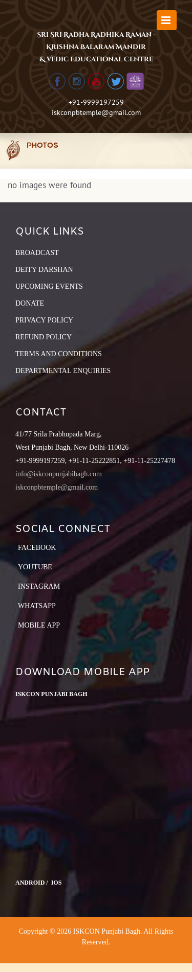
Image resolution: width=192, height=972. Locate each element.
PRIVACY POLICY (44, 320)
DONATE (29, 303)
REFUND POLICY (43, 337)
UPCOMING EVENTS (49, 286)
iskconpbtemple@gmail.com (96, 112)
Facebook (37, 547)
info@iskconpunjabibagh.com (58, 474)
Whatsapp (37, 606)
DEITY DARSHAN (44, 269)
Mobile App (39, 625)
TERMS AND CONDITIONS (58, 354)
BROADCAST (37, 253)
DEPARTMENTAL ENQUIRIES (63, 371)
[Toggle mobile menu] (166, 20)
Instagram (39, 586)
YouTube (35, 567)
